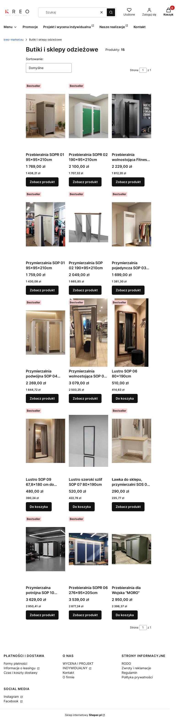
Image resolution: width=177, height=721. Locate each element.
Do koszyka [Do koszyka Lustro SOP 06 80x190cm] (125, 398)
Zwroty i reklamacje (136, 668)
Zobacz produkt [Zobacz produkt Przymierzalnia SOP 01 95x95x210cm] (42, 290)
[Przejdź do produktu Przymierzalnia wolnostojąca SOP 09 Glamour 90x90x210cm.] (88, 332)
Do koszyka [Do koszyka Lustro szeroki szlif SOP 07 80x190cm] (82, 507)
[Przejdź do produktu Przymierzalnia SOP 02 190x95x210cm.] (88, 224)
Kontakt (68, 672)
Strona (134, 70)
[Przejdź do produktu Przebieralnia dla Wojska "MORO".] (131, 549)
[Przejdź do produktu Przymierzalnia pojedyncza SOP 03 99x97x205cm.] (131, 224)
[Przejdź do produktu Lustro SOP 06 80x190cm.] (131, 332)
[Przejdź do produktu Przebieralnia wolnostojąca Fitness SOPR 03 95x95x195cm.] (131, 116)
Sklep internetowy (83, 715)
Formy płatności (15, 663)
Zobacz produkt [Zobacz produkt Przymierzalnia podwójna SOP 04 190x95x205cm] (42, 398)
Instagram (12, 696)
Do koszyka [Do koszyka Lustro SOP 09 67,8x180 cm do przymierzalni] (39, 507)
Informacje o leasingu (20, 668)
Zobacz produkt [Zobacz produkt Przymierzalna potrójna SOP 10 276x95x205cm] (42, 615)
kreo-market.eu (14, 39)
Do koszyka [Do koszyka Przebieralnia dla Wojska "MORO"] (125, 615)
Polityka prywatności (137, 677)
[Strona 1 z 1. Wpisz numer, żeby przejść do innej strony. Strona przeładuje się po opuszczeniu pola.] (143, 70)
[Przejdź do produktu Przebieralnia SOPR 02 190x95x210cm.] (88, 116)
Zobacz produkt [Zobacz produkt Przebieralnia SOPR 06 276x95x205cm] (85, 615)
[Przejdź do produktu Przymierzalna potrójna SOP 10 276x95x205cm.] (45, 549)
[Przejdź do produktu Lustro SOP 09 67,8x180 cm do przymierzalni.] (45, 441)
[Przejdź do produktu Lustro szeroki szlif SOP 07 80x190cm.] (88, 441)
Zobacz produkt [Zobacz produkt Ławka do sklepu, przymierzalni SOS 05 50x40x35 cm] (128, 507)
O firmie (68, 677)
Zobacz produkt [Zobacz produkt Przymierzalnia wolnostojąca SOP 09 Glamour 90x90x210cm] (85, 398)
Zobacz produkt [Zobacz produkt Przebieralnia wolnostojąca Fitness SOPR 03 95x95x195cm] (128, 182)
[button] (111, 12)
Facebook (11, 701)
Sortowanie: (34, 59)
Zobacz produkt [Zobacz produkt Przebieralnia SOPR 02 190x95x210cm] (85, 182)
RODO (126, 663)
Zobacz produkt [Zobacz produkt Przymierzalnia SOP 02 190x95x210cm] (85, 290)
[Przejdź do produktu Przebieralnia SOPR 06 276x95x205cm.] (88, 549)
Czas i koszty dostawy (21, 672)
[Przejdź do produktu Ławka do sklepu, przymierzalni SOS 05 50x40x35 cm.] (131, 441)
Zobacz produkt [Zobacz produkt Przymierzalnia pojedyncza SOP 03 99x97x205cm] (128, 290)
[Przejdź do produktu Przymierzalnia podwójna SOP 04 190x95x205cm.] (45, 332)
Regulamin (129, 672)
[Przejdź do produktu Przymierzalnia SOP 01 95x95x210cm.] (45, 224)
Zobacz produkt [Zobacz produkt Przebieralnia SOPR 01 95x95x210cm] (42, 182)
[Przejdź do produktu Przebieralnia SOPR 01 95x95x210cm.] (45, 116)
